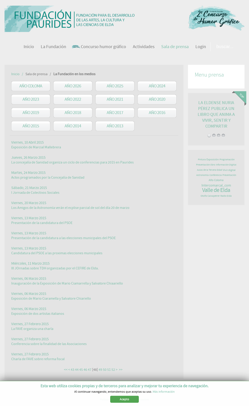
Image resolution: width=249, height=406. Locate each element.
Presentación (229, 175)
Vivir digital (229, 170)
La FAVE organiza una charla (32, 329)
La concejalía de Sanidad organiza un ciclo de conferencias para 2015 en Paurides (72, 162)
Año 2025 (115, 86)
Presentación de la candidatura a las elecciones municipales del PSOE (63, 238)
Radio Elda (226, 195)
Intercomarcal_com (216, 185)
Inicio (15, 74)
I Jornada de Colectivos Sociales (35, 193)
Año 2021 (115, 99)
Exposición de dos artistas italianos (37, 314)
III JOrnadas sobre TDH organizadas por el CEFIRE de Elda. (55, 268)
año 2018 (73, 112)
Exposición (212, 159)
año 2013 (115, 125)
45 (81, 370)
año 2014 (73, 125)
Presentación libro (205, 164)
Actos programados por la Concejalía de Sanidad (47, 177)
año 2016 (157, 112)
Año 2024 (157, 86)
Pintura (202, 159)
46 (85, 370)
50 (104, 370)
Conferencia (215, 175)
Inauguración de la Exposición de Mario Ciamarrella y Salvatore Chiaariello (67, 283)
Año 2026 (73, 86)
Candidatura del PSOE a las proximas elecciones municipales (56, 253)
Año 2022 (73, 99)
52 (113, 370)
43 (72, 370)
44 (77, 370)
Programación (227, 159)
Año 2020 (157, 99)
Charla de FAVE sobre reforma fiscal (38, 359)
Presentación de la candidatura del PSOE (41, 223)
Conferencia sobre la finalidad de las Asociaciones (49, 344)
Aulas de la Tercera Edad (209, 169)
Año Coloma (30, 86)
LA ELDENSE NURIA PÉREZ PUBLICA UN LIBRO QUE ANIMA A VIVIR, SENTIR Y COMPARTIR (216, 114)
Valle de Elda (216, 190)
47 (89, 370)
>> (121, 370)
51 (109, 370)
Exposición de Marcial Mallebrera (36, 147)
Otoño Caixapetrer (210, 195)
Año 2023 (31, 99)
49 (100, 370)
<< (66, 370)
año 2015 (31, 125)
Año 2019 (31, 112)
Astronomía (202, 175)
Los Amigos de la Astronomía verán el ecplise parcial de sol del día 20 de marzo (70, 208)
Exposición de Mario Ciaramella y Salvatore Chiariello (51, 298)
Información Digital (226, 164)
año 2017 (115, 112)
